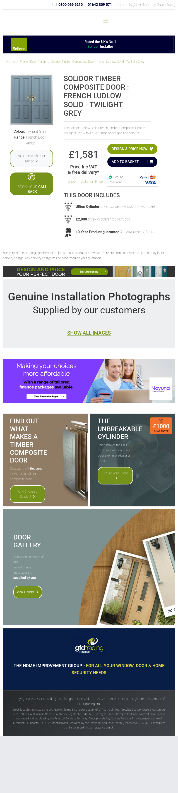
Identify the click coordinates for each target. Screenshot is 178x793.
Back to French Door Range (31, 158)
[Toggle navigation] (105, 21)
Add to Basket (125, 162)
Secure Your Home (115, 475)
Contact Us (123, 4)
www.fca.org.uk (104, 727)
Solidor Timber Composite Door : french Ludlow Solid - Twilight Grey (97, 62)
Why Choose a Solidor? (27, 494)
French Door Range (33, 62)
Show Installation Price (85, 181)
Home (10, 62)
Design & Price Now (129, 149)
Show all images (89, 333)
